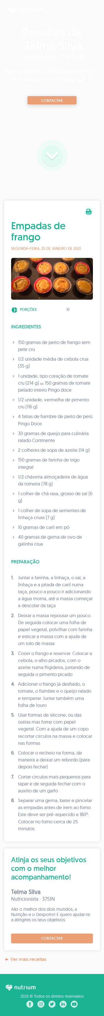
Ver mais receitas (25, 959)
